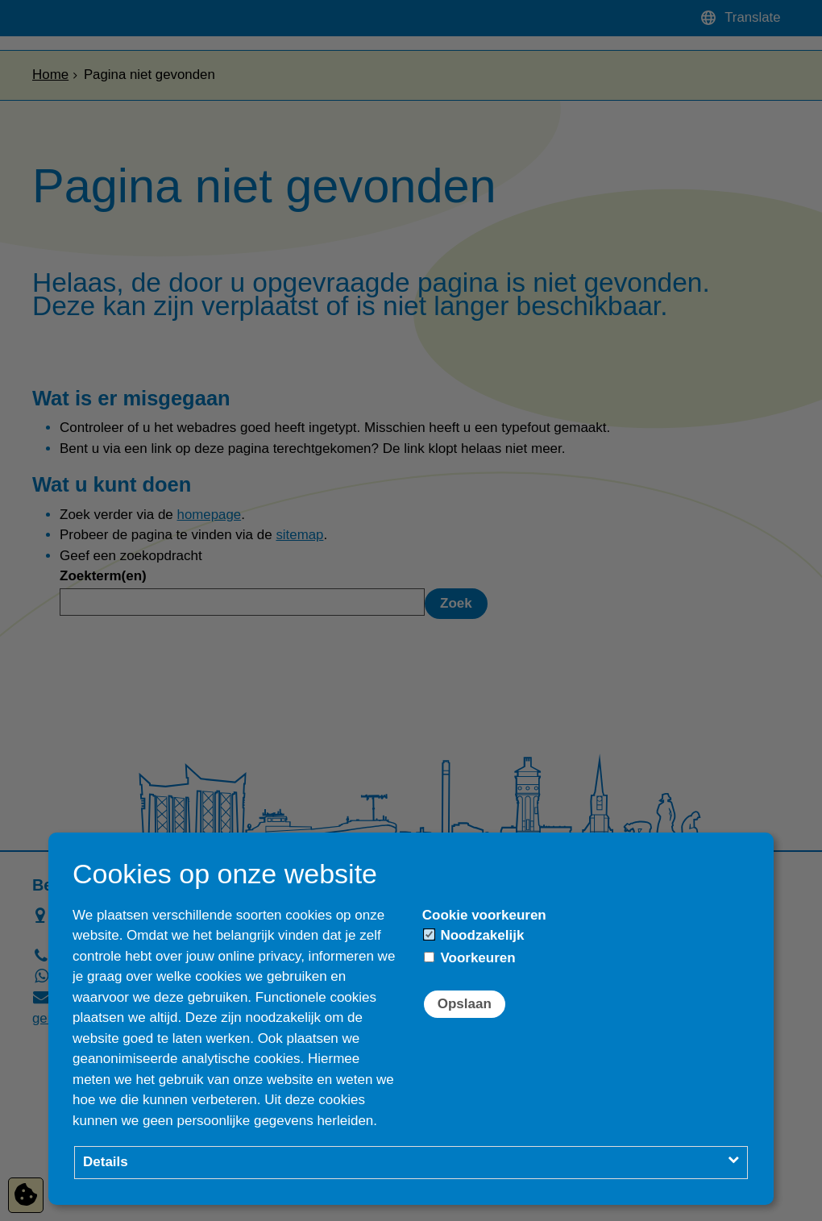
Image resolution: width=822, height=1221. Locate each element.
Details (105, 1161)
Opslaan (465, 1003)
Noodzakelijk (474, 935)
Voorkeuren (470, 958)
